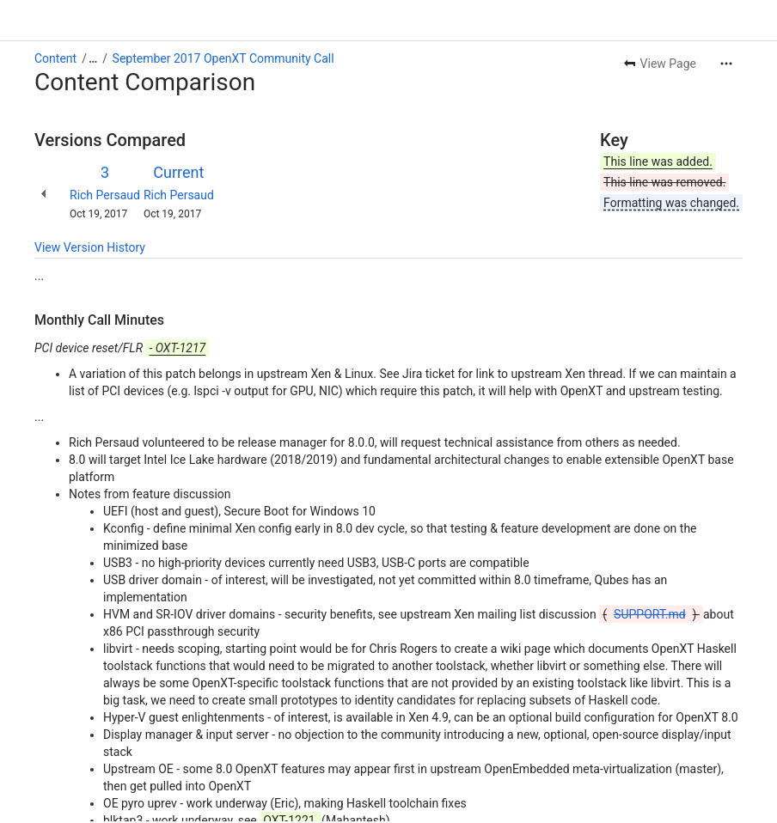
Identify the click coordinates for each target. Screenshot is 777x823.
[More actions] (726, 63)
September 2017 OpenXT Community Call (223, 58)
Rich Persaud (105, 195)
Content (55, 58)
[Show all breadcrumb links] (93, 58)
